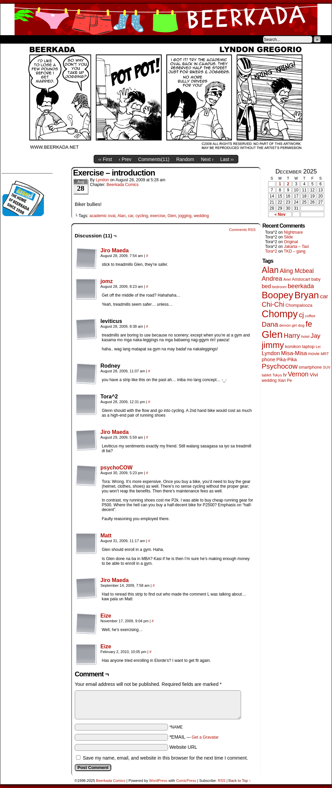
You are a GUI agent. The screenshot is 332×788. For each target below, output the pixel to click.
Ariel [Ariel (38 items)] (287, 279)
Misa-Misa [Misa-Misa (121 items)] (294, 353)
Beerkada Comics (166, 19)
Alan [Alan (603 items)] (270, 270)
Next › (207, 159)
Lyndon (102, 180)
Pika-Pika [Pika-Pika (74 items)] (286, 359)
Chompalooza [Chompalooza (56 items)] (298, 305)
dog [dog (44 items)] (301, 325)
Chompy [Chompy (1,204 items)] (280, 313)
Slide (288, 237)
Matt (106, 535)
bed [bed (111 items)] (266, 286)
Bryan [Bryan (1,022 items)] (306, 295)
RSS (222, 781)
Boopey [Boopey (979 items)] (277, 295)
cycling (142, 215)
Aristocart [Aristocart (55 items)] (301, 279)
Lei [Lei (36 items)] (318, 347)
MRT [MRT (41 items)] (325, 354)
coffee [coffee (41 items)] (310, 316)
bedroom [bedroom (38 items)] (279, 287)
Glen (171, 215)
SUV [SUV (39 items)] (327, 367)
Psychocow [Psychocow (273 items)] (280, 366)
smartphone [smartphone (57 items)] (310, 367)
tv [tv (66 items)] (285, 374)
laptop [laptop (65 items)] (308, 346)
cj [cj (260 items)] (301, 315)
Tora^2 (271, 251)
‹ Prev (125, 159)
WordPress (158, 781)
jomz (106, 281)
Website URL (183, 747)
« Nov (280, 214)
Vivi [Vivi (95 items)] (314, 374)
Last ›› (227, 159)
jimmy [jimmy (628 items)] (273, 345)
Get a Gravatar (205, 737)
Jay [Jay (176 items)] (316, 335)
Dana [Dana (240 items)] (270, 324)
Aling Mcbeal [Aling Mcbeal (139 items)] (296, 271)
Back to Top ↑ (240, 781)
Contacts (76, 39)
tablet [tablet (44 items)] (266, 375)
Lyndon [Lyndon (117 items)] (271, 353)
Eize (105, 616)
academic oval (103, 215)
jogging (185, 215)
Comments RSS (242, 230)
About (30, 39)
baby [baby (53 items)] (316, 279)
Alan (121, 215)
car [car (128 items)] (324, 296)
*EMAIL (194, 737)
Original (291, 241)
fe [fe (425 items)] (309, 324)
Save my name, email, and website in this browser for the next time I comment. (165, 758)
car (130, 215)
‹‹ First (105, 159)
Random (185, 159)
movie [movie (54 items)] (313, 353)
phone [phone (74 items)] (268, 359)
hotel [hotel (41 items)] (305, 336)
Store (51, 39)
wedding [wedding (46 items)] (269, 380)
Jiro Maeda (114, 250)
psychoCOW (116, 467)
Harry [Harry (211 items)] (292, 335)
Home (10, 39)
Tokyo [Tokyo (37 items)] (277, 375)
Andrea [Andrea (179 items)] (272, 278)
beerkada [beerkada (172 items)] (301, 285)
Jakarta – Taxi (296, 246)
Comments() (154, 159)
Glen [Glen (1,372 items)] (272, 334)
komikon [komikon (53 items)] (293, 346)
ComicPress (186, 781)
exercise (157, 215)
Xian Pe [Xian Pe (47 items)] (285, 380)
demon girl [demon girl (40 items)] (288, 325)
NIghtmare (293, 232)
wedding (201, 215)
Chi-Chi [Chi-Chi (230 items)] (273, 304)
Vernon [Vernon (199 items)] (298, 374)
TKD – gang (294, 251)
